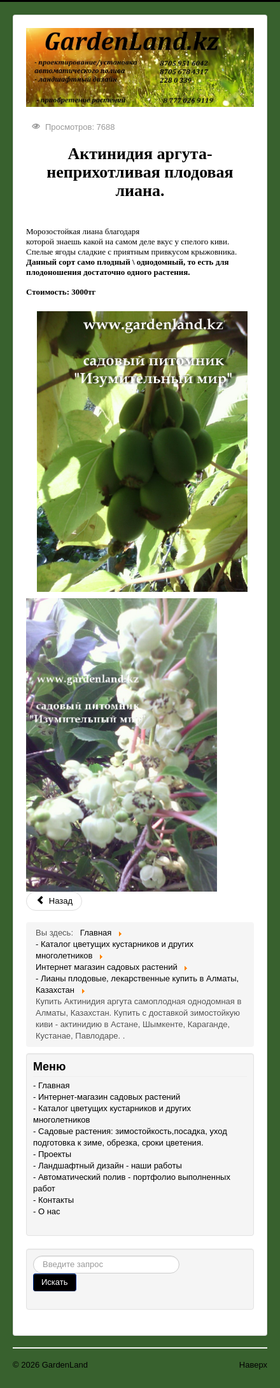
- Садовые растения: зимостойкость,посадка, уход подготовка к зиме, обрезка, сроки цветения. (130, 1136)
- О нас (46, 1211)
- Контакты (53, 1200)
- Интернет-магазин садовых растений (106, 1097)
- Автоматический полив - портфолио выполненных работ (131, 1182)
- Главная (51, 1085)
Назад (54, 901)
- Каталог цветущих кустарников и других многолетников (112, 1114)
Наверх (253, 1365)
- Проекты (52, 1154)
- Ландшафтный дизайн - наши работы (107, 1165)
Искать (54, 1282)
